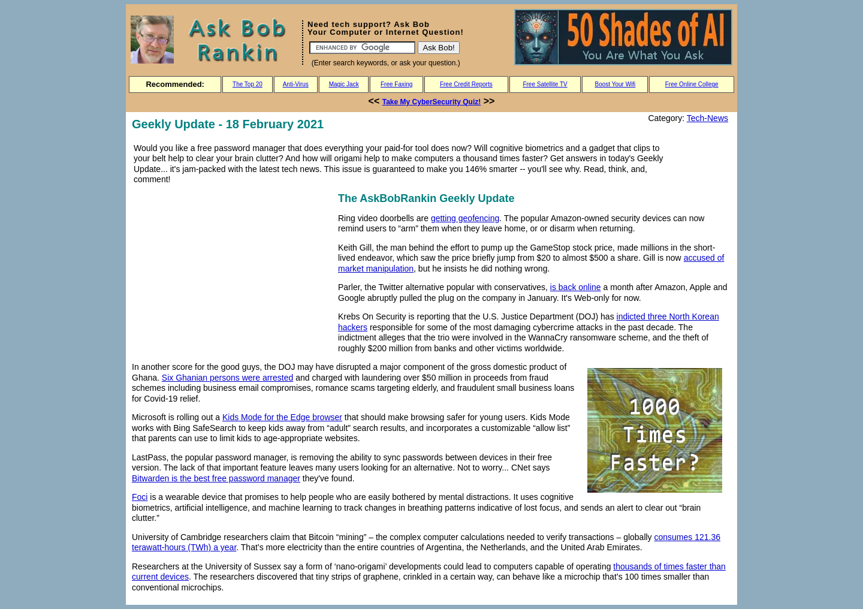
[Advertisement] (232, 274)
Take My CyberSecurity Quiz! (431, 102)
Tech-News (707, 118)
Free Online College (692, 84)
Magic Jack (344, 84)
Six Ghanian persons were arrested (227, 377)
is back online (575, 287)
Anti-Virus (296, 84)
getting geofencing (465, 218)
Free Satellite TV (545, 84)
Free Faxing (396, 84)
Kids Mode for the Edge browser (282, 417)
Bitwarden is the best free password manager (216, 478)
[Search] (362, 47)
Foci (139, 497)
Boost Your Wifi (615, 84)
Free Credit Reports (466, 84)
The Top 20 (247, 84)
